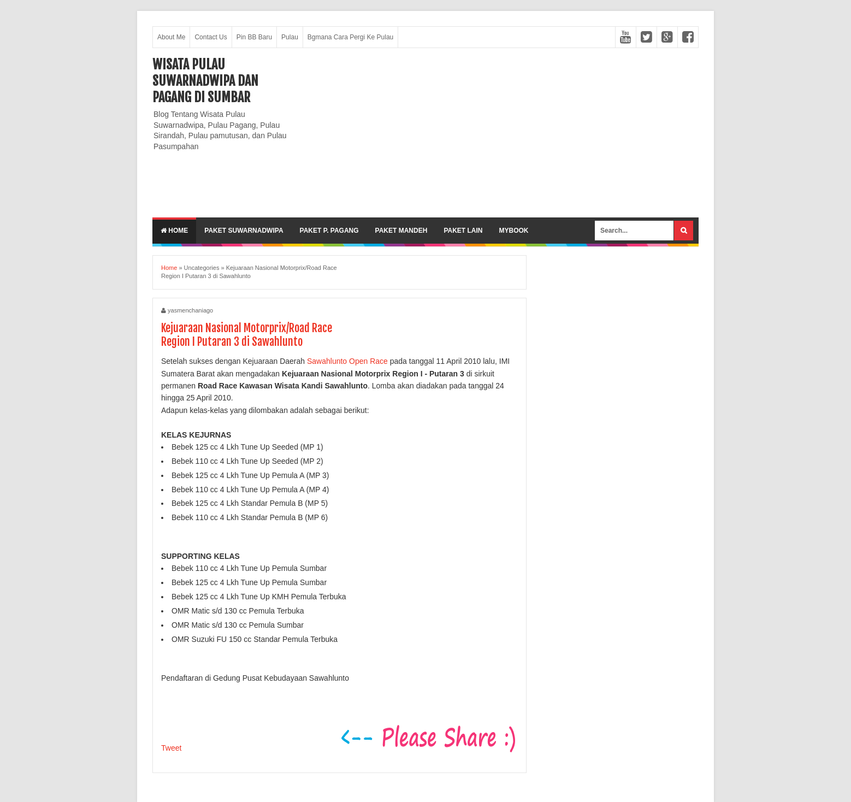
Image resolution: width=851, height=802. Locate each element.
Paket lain (463, 230)
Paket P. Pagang (329, 230)
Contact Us (210, 37)
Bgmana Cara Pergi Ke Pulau (350, 37)
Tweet (171, 748)
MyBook (513, 230)
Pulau (289, 37)
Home (174, 230)
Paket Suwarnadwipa (243, 230)
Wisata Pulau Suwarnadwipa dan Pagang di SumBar (205, 80)
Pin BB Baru (254, 37)
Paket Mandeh (401, 230)
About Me (171, 37)
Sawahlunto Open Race (347, 361)
